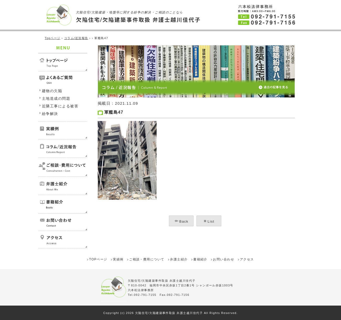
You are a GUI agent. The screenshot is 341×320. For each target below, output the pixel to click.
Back (184, 221)
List (211, 221)
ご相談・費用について (146, 259)
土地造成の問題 (56, 98)
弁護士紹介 (179, 259)
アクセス (247, 259)
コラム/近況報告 (76, 38)
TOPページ (98, 259)
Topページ (52, 38)
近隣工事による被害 (60, 106)
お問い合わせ (223, 259)
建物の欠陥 (52, 91)
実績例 (118, 259)
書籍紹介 (200, 259)
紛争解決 (50, 114)
